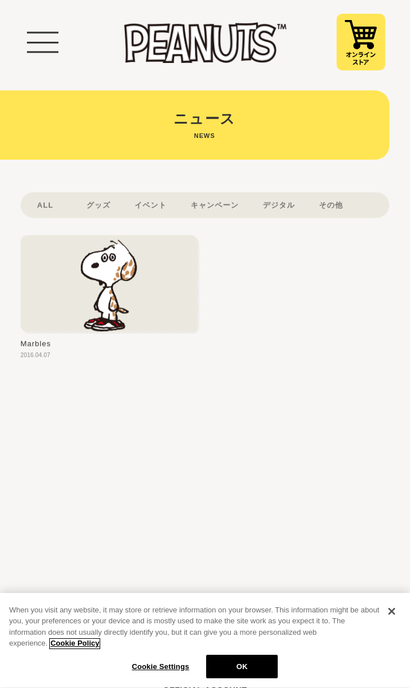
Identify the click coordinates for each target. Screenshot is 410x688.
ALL (45, 212)
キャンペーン (215, 212)
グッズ (98, 212)
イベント (151, 212)
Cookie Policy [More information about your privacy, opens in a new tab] (74, 648)
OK (242, 671)
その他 (331, 212)
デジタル (279, 212)
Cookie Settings (160, 671)
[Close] (391, 615)
